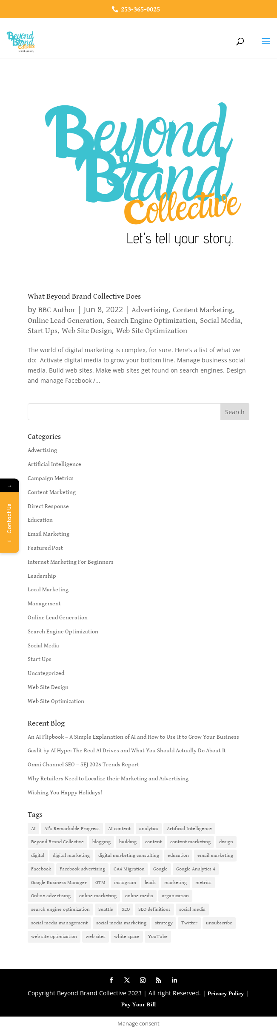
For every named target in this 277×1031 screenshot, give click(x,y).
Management (44, 603)
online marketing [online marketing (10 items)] (98, 895)
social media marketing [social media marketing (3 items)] (121, 923)
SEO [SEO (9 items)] (126, 909)
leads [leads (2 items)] (150, 882)
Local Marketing (48, 589)
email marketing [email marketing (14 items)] (215, 855)
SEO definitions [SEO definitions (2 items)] (154, 909)
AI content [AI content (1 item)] (119, 828)
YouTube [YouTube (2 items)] (158, 936)
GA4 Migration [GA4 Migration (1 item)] (129, 869)
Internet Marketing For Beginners (71, 562)
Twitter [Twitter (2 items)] (189, 923)
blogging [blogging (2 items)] (101, 842)
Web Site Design (87, 330)
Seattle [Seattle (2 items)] (105, 909)
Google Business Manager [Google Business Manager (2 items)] (59, 882)
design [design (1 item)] (226, 842)
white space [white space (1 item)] (127, 936)
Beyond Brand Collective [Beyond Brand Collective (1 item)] (57, 842)
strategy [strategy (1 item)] (164, 923)
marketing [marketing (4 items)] (175, 882)
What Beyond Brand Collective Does (84, 296)
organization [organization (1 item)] (175, 895)
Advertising (149, 309)
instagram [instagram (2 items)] (125, 882)
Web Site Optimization (151, 330)
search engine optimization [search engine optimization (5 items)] (60, 909)
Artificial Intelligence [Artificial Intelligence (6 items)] (189, 828)
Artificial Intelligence (54, 464)
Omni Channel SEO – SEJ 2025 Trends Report (83, 764)
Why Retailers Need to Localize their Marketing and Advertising (108, 778)
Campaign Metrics (51, 478)
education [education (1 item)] (178, 855)
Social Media (220, 320)
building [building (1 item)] (128, 842)
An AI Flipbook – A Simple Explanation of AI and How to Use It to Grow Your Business (133, 737)
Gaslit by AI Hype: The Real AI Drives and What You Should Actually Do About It (127, 750)
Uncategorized (46, 673)
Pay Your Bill (138, 1004)
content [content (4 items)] (153, 842)
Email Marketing (48, 534)
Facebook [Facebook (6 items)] (41, 869)
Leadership (42, 576)
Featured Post (45, 548)
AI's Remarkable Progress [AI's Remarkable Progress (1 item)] (72, 828)
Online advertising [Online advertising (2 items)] (51, 895)
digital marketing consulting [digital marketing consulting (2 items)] (128, 855)
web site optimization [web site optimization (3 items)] (54, 936)
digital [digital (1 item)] (37, 855)
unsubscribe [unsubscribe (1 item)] (219, 923)
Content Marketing (203, 309)
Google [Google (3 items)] (160, 869)
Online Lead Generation (65, 320)
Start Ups (42, 330)
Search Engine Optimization (151, 320)
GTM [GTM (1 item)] (100, 882)
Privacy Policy (226, 993)
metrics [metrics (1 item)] (203, 882)
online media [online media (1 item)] (139, 895)
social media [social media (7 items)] (192, 909)
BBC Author (56, 309)
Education (40, 520)
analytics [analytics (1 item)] (148, 828)
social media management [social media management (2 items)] (59, 923)
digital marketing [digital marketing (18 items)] (71, 855)
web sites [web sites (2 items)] (96, 936)
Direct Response (48, 506)
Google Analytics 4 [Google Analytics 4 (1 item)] (195, 869)
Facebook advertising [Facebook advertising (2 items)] (82, 869)
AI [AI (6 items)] (33, 828)
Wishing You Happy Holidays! (65, 792)
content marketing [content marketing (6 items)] (190, 842)
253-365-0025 (139, 10)
